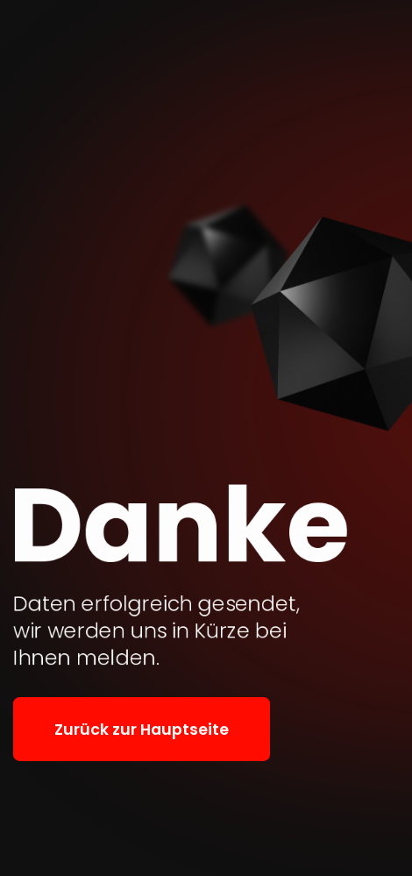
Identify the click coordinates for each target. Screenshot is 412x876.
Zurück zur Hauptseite (141, 729)
